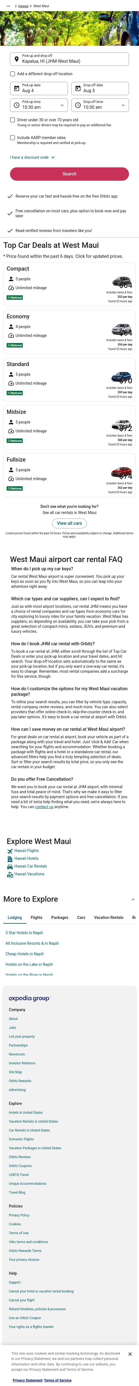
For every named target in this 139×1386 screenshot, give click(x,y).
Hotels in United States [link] (26, 1113)
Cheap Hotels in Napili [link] (25, 954)
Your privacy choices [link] (24, 1260)
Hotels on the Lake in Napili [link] (29, 964)
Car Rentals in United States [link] (29, 1130)
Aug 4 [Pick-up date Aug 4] (28, 90)
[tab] (14, 917)
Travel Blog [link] (17, 1193)
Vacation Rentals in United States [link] (33, 1121)
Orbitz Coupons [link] (20, 1166)
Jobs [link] (12, 1028)
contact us (44, 807)
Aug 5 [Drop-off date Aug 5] (89, 90)
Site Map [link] (15, 1072)
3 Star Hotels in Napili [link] (24, 933)
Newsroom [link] (17, 1054)
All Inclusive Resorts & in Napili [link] (32, 943)
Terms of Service (57, 1380)
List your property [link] (22, 1037)
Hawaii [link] (23, 6)
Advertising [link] (17, 1090)
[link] (69, 851)
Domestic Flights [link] (21, 1139)
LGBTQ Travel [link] (19, 1175)
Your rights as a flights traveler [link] (31, 1327)
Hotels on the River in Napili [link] (29, 975)
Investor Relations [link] (22, 1063)
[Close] (130, 1354)
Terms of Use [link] (19, 1233)
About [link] (13, 1019)
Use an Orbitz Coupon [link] (25, 1318)
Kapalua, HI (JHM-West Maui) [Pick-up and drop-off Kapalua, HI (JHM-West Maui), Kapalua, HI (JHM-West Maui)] (51, 61)
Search (70, 174)
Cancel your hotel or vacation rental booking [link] (41, 1291)
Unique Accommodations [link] (27, 1184)
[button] (69, 157)
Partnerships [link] (18, 1045)
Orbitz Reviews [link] (20, 1157)
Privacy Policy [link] (19, 1215)
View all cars (69, 523)
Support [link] (15, 1282)
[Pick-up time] (39, 105)
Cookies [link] (15, 1224)
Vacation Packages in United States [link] (35, 1148)
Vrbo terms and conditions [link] (28, 1242)
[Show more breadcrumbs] (8, 6)
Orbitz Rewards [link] (20, 1081)
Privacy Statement (27, 1380)
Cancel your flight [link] (22, 1300)
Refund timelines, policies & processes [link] (37, 1309)
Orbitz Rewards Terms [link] (25, 1251)
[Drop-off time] (100, 105)
